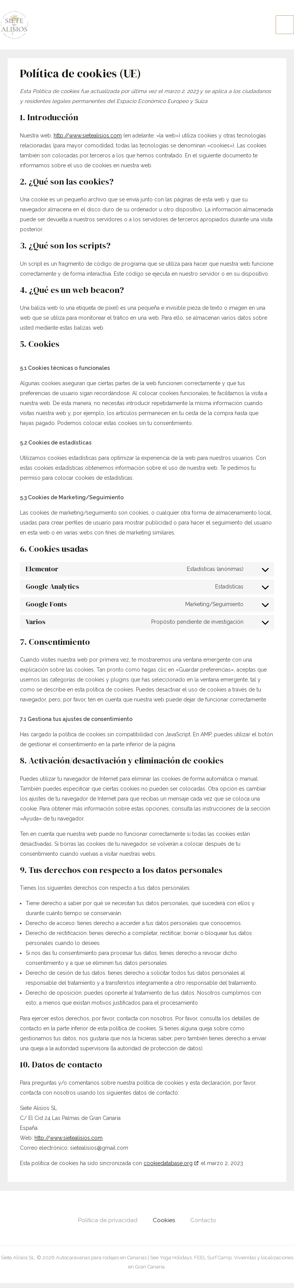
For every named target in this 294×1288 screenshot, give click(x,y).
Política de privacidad (107, 1225)
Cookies (164, 1225)
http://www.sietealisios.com (88, 140)
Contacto (203, 1225)
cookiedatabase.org (168, 1168)
